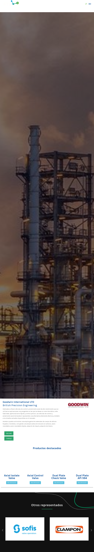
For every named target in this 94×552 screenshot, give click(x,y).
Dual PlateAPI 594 (82, 477)
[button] (8, 433)
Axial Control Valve (35, 477)
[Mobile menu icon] (90, 4)
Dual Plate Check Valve (58, 477)
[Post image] (24, 529)
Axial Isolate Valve (11, 477)
